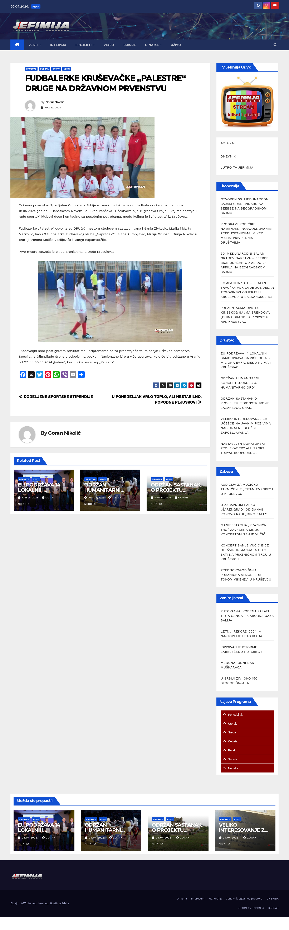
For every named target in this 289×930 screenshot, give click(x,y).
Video (109, 45)
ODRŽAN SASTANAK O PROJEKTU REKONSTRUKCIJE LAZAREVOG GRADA (245, 403)
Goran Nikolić (54, 102)
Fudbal (44, 69)
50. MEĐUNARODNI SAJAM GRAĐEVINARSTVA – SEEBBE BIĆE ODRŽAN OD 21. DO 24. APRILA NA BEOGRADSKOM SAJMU (245, 263)
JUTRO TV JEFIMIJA (237, 167)
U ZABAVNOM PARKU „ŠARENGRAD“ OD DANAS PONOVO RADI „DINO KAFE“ (244, 509)
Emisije (129, 45)
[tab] (247, 714)
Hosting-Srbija (59, 903)
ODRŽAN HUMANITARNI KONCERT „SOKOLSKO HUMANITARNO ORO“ (240, 382)
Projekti (84, 45)
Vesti (34, 45)
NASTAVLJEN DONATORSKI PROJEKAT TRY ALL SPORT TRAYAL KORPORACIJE (243, 448)
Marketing (215, 898)
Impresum (197, 898)
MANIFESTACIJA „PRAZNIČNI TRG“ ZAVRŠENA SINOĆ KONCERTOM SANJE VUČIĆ (244, 529)
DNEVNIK (228, 156)
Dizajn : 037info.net (23, 903)
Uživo (176, 45)
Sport (56, 69)
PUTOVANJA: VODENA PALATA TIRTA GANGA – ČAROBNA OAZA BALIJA (247, 615)
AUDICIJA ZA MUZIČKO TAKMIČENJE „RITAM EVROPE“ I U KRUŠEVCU (247, 489)
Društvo (31, 69)
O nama (152, 45)
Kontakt (273, 908)
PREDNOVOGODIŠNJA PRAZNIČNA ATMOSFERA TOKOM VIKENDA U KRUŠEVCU (246, 574)
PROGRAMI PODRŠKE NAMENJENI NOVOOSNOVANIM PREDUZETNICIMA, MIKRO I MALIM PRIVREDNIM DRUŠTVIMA (246, 233)
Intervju (58, 45)
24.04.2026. (30, 837)
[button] (275, 45)
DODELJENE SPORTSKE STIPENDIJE (56, 396)
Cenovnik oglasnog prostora (244, 898)
